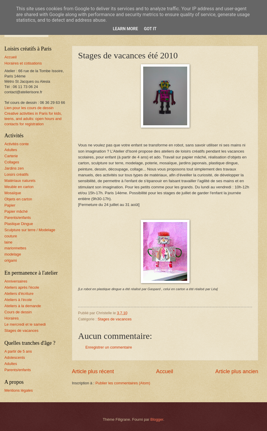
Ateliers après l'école (21, 287)
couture (10, 236)
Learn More (125, 28)
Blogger (157, 419)
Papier (9, 205)
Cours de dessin (18, 312)
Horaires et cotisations (23, 63)
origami (10, 260)
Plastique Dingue (18, 224)
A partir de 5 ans (18, 351)
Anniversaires (15, 281)
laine (8, 242)
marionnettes (15, 248)
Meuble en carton (19, 187)
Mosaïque (12, 193)
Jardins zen (14, 168)
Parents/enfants (17, 217)
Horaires (11, 318)
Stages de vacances (115, 319)
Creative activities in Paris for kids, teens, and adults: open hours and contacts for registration (33, 118)
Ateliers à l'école (18, 300)
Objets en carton (18, 199)
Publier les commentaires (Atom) (122, 383)
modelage (12, 254)
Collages (11, 162)
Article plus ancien (236, 371)
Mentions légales (18, 390)
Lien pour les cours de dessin (28, 108)
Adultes (10, 150)
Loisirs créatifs (16, 174)
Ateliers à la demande (22, 306)
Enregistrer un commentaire (108, 347)
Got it (150, 28)
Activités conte (16, 144)
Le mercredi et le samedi (25, 324)
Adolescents (14, 357)
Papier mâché (16, 211)
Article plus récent (93, 371)
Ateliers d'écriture (18, 293)
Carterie (11, 156)
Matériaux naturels (20, 180)
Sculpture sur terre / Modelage (29, 230)
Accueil (164, 371)
